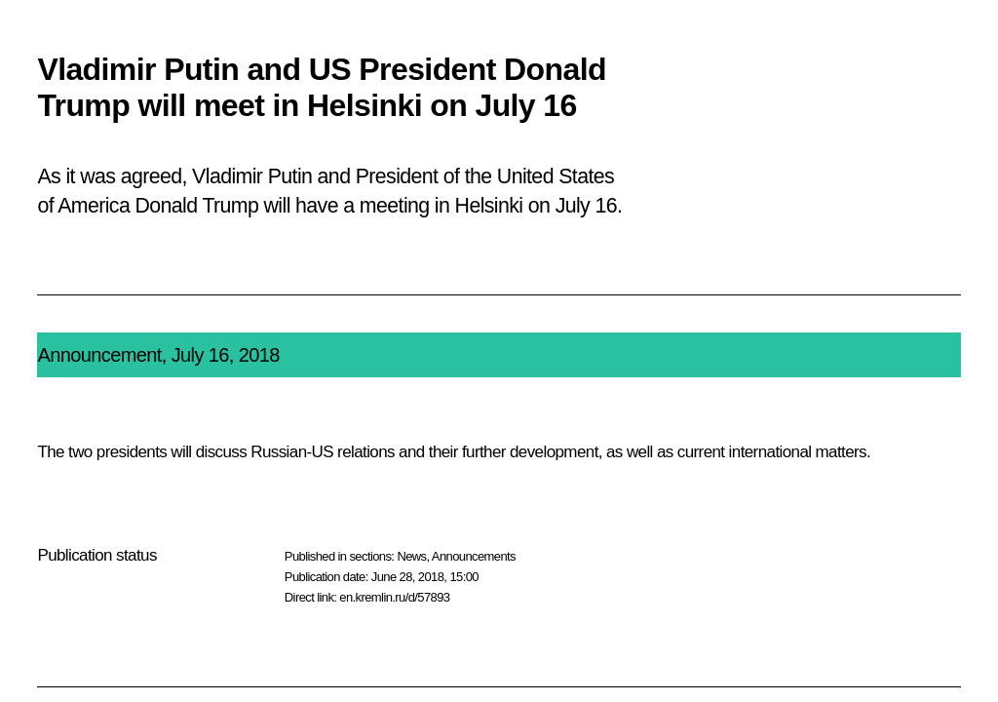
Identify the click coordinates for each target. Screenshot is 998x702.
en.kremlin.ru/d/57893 (394, 597)
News (411, 556)
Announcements (474, 556)
